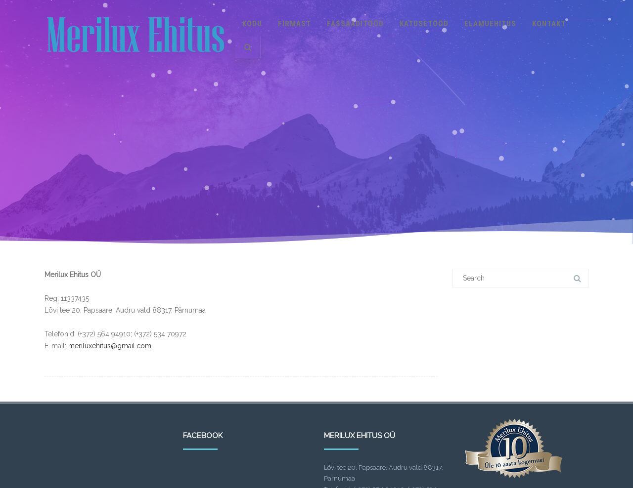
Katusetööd (424, 23)
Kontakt (549, 23)
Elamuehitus (490, 23)
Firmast (294, 23)
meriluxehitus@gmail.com (109, 346)
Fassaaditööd (355, 23)
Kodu (252, 23)
